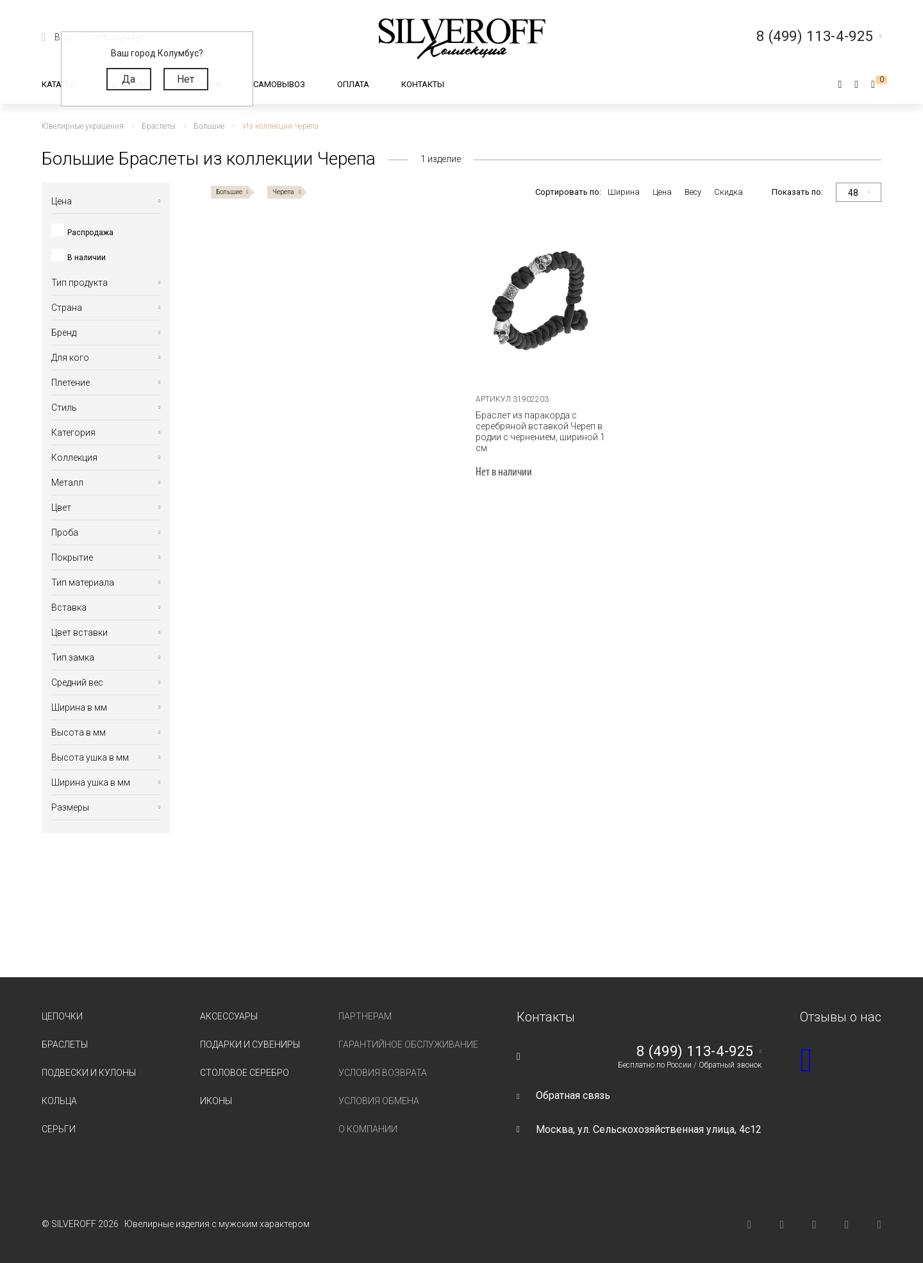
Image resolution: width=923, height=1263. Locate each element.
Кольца (59, 1101)
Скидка (728, 192)
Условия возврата (382, 1073)
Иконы (216, 1101)
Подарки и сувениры (250, 1044)
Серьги (59, 1129)
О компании (367, 1129)
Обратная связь (573, 1095)
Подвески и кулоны (89, 1073)
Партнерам (365, 1016)
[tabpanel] (546, 305)
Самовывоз (279, 84)
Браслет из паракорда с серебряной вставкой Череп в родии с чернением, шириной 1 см (540, 431)
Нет (185, 79)
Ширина (624, 192)
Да (128, 79)
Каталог (60, 84)
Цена (662, 192)
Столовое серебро (244, 1073)
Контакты (422, 84)
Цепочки (62, 1016)
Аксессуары (229, 1016)
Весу (693, 192)
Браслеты (65, 1044)
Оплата (353, 84)
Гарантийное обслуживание (408, 1044)
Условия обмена (378, 1101)
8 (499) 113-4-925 (694, 1051)
